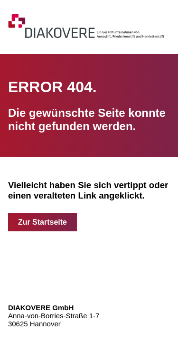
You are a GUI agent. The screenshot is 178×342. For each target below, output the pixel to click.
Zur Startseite (42, 222)
